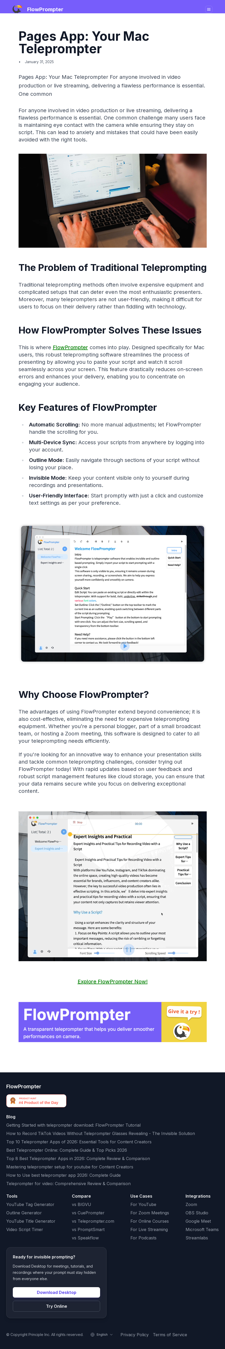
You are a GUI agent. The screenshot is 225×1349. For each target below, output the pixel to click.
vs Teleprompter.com (93, 1221)
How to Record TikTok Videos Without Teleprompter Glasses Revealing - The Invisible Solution (100, 1133)
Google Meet (198, 1221)
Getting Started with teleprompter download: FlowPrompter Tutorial (73, 1125)
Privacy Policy (134, 1334)
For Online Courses (149, 1221)
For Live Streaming (149, 1229)
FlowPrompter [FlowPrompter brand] (23, 1086)
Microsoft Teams (202, 1229)
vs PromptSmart (88, 1229)
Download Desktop (56, 1292)
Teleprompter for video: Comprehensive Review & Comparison (68, 1183)
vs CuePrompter (88, 1212)
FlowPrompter (70, 347)
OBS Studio (197, 1212)
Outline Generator (24, 1212)
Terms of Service (170, 1334)
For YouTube (143, 1204)
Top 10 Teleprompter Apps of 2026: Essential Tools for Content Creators (79, 1141)
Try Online (56, 1306)
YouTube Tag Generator (30, 1204)
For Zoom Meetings (149, 1212)
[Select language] (102, 1335)
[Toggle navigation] (208, 9)
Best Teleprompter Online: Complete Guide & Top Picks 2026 (66, 1150)
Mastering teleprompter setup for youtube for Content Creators (69, 1166)
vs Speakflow (85, 1237)
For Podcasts (143, 1237)
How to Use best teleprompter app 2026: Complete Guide (63, 1175)
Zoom (191, 1204)
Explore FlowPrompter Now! (113, 981)
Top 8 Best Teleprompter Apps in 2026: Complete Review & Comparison (78, 1158)
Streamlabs (197, 1237)
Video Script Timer (24, 1229)
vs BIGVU (81, 1204)
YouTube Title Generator (30, 1221)
